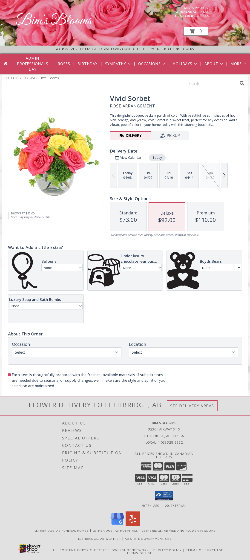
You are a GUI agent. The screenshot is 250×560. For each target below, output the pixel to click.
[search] (242, 83)
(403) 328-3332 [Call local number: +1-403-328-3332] (196, 16)
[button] (196, 31)
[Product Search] (212, 83)
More (238, 63)
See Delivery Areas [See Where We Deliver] (192, 405)
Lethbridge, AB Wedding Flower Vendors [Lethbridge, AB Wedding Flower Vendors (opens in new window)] (179, 530)
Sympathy (118, 63)
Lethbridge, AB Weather (99, 538)
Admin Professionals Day (32, 64)
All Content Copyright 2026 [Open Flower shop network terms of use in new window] (79, 550)
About (214, 63)
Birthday (87, 63)
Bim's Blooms (54, 21)
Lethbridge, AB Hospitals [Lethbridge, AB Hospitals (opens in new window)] (115, 530)
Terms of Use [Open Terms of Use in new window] (139, 553)
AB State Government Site (148, 538)
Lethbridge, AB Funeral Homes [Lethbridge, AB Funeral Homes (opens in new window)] (61, 530)
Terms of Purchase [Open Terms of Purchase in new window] (204, 550)
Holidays (185, 63)
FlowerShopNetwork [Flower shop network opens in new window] (128, 550)
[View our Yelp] (133, 524)
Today (157, 157)
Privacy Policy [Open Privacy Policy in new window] (167, 550)
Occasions (152, 63)
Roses (64, 63)
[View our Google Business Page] (117, 524)
